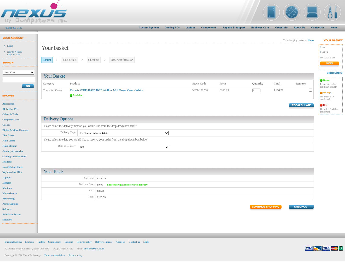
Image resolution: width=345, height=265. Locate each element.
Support (69, 242)
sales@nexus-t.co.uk (94, 248)
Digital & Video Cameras (15, 130)
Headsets (7, 161)
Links (146, 242)
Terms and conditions (55, 255)
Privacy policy (76, 255)
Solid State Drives (11, 214)
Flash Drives (8, 140)
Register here (13, 54)
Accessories (8, 103)
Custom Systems (13, 242)
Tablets (41, 242)
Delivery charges (103, 242)
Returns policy (84, 242)
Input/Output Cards (12, 167)
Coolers (6, 125)
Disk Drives (8, 135)
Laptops (6, 177)
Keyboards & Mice (12, 172)
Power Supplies (10, 204)
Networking (8, 198)
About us (120, 242)
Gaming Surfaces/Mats (14, 156)
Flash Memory (9, 146)
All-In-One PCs (10, 109)
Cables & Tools (10, 114)
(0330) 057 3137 (13, 27)
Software (7, 209)
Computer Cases (10, 119)
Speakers (7, 219)
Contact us (134, 242)
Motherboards (9, 193)
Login (10, 46)
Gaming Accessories (12, 151)
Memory (6, 182)
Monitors (7, 188)
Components (54, 242)
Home (311, 40)
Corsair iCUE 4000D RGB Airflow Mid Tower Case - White (106, 90)
